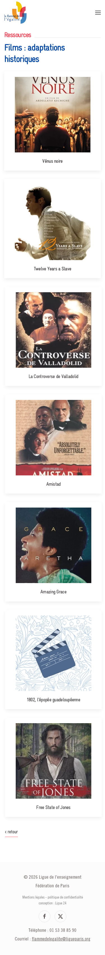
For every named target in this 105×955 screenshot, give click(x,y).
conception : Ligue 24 (52, 903)
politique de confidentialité (65, 897)
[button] (98, 12)
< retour (13, 832)
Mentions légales (33, 897)
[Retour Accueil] (15, 12)
